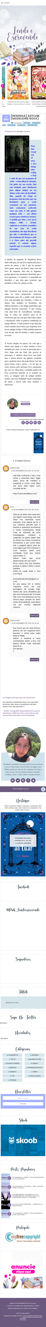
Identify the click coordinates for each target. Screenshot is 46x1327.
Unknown (15, 468)
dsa (12, 507)
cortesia (27, 123)
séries (35, 1072)
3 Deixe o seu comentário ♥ (24, 415)
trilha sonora (35, 1076)
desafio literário (13, 1063)
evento (35, 1063)
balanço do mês (35, 1059)
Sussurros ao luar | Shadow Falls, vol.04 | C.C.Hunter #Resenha (23, 840)
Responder (34, 502)
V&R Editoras (32, 125)
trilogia (13, 1080)
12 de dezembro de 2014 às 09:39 (25, 471)
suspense (21, 125)
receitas (13, 1068)
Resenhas (11, 125)
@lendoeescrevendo (12, 1002)
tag (13, 1076)
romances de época (35, 1068)
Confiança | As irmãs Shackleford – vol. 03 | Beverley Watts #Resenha (12, 104)
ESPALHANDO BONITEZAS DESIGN (31, 1317)
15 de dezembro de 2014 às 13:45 (25, 623)
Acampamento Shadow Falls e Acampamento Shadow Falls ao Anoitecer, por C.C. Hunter (26, 1196)
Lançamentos (13, 1055)
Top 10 (13, 1059)
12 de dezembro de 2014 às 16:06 (25, 510)
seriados (13, 1072)
